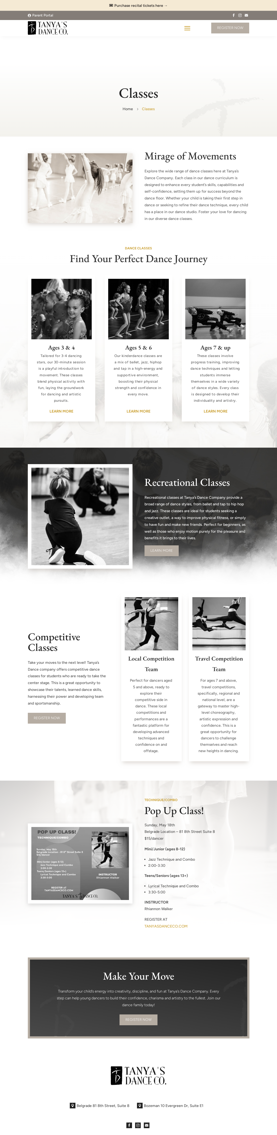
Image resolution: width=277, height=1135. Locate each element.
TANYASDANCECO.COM (166, 898)
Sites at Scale (109, 1128)
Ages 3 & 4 (61, 320)
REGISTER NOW (47, 690)
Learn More (161, 523)
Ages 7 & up (215, 320)
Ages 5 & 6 (138, 320)
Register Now (230, 28)
